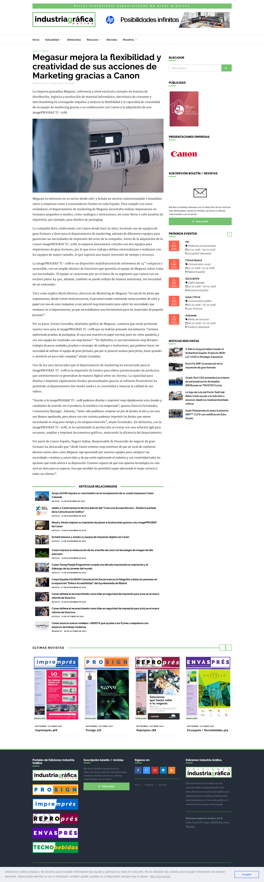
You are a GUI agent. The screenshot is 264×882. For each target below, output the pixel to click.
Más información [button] (160, 876)
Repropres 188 (146, 729)
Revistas (112, 39)
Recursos (94, 39)
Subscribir (200, 220)
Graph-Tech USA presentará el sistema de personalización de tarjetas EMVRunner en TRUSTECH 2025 (207, 380)
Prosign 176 (93, 729)
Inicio (35, 39)
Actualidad (53, 39)
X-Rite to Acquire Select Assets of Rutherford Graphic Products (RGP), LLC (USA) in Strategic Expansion (205, 352)
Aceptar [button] (246, 874)
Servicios (162, 783)
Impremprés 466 (46, 729)
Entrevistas (74, 39)
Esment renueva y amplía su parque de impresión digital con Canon (90, 536)
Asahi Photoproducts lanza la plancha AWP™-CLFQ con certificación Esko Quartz (206, 413)
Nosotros (129, 39)
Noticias (45, 50)
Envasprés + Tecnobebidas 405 (207, 729)
